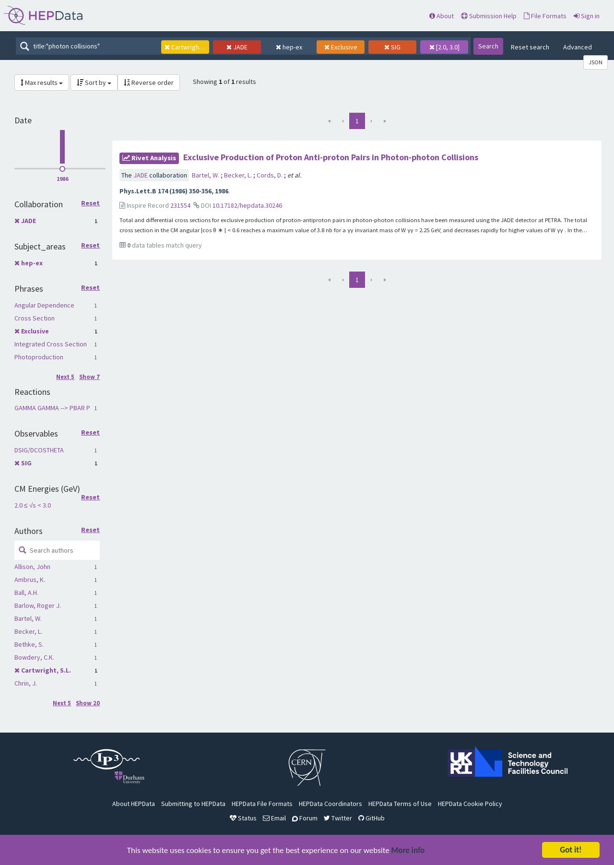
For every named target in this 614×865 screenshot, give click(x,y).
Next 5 (65, 376)
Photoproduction (38, 357)
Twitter (338, 818)
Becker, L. (28, 631)
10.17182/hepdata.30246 (247, 205)
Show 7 (89, 376)
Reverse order (149, 82)
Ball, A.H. (26, 592)
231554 (180, 205)
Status (243, 818)
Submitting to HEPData (193, 803)
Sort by (94, 82)
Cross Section (34, 318)
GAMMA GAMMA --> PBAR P (52, 407)
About (441, 16)
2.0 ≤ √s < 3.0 (32, 505)
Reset (90, 203)
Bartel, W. (28, 618)
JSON (595, 62)
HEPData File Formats (262, 803)
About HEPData (133, 803)
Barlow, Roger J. (37, 605)
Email (274, 818)
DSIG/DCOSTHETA (39, 450)
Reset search (530, 47)
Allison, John (32, 566)
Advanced (577, 47)
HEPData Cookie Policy (470, 803)
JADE (28, 220)
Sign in (587, 16)
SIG (26, 463)
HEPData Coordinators (330, 803)
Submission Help (489, 16)
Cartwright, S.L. (46, 670)
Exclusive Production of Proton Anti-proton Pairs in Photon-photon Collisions (330, 157)
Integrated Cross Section (50, 344)
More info (408, 851)
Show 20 (88, 703)
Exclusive (35, 331)
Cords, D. (270, 175)
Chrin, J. (25, 683)
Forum (305, 818)
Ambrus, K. (29, 579)
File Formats (545, 16)
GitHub (371, 818)
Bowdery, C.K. (34, 657)
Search (488, 46)
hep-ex (32, 263)
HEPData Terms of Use (400, 803)
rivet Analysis (149, 158)
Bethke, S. (29, 644)
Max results (42, 82)
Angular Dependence (44, 305)
